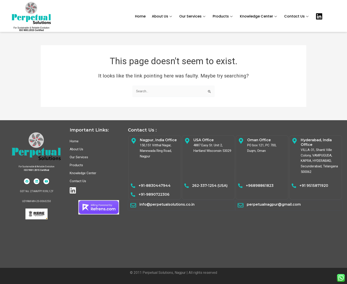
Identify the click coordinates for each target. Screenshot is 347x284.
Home (140, 16)
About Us (163, 16)
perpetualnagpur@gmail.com (274, 204)
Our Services (193, 16)
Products (223, 16)
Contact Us (297, 16)
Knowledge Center (259, 16)
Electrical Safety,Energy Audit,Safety (235, 235)
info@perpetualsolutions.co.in (167, 204)
